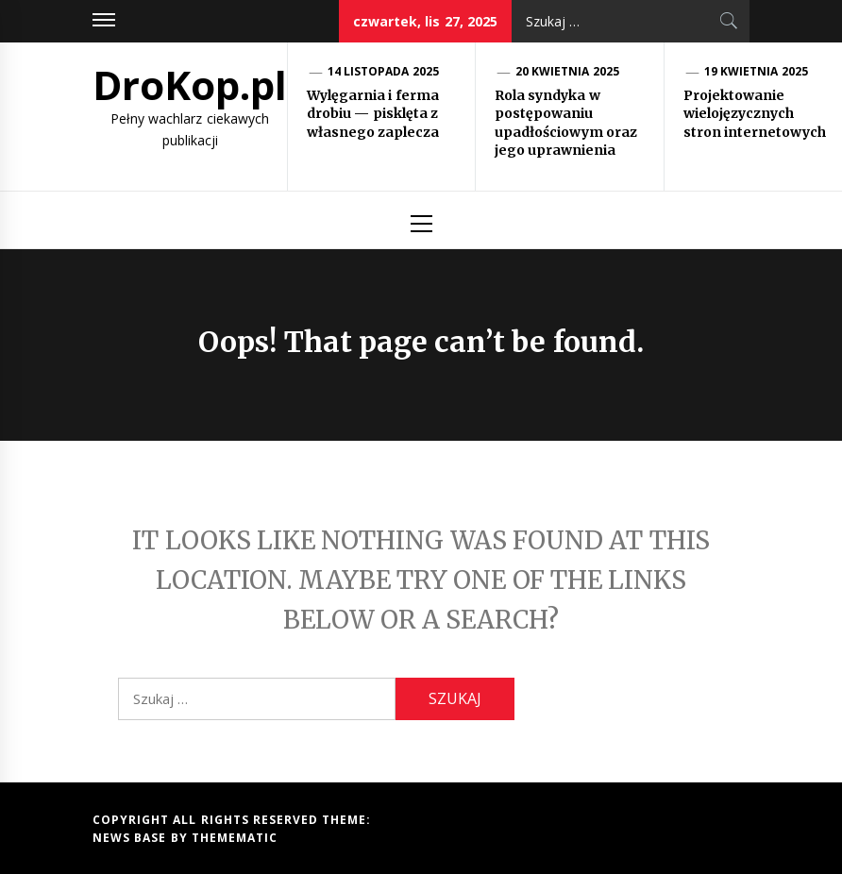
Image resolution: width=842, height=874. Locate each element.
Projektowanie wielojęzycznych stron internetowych (754, 114)
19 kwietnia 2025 (756, 71)
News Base (132, 838)
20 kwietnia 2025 (567, 71)
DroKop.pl (190, 84)
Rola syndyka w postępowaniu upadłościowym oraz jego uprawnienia (566, 123)
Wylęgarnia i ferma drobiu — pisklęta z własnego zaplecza (373, 114)
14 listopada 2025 (383, 71)
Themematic (235, 838)
